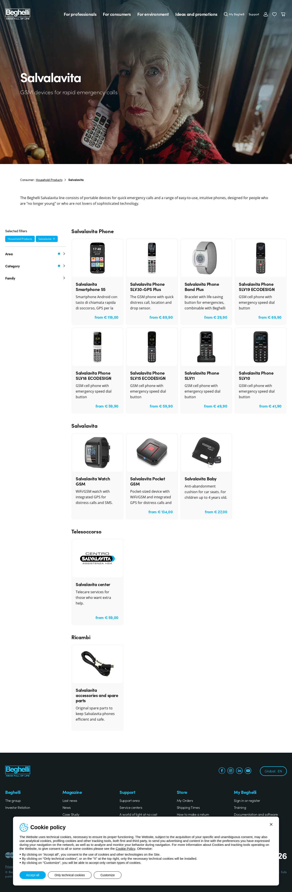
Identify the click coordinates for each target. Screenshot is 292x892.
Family (35, 278)
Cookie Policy (125, 848)
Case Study (70, 814)
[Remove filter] (54, 239)
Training (240, 807)
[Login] (266, 14)
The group (13, 800)
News (66, 807)
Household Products (49, 179)
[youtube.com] (248, 771)
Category (35, 265)
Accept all (32, 875)
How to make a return (193, 814)
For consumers (117, 14)
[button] (274, 14)
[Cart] (284, 14)
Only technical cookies (70, 875)
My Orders (185, 800)
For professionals (80, 14)
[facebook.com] (222, 771)
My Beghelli (236, 14)
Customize (107, 875)
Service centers (131, 807)
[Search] (226, 14)
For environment (153, 14)
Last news (69, 800)
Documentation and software (256, 814)
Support (254, 14)
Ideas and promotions (196, 14)
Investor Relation (17, 807)
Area (35, 253)
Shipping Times (188, 807)
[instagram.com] (230, 771)
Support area (129, 800)
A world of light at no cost (138, 814)
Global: (273, 771)
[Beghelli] (17, 13)
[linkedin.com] (239, 771)
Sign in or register (247, 800)
